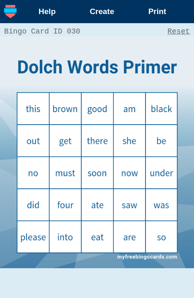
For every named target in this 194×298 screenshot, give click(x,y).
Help (47, 11)
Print (157, 11)
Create (102, 11)
